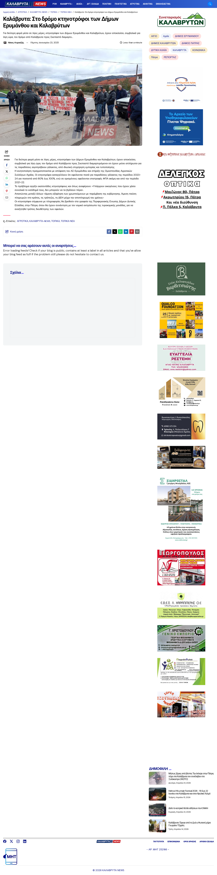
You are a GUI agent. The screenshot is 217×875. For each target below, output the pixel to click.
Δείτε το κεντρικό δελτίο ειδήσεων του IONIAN (188, 808)
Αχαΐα (166, 36)
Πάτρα (154, 57)
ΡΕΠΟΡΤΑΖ (170, 57)
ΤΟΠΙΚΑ (53, 12)
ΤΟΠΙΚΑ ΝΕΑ (66, 12)
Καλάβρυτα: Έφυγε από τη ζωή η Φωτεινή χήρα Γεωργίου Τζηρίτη (189, 824)
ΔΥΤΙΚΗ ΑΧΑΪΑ (159, 50)
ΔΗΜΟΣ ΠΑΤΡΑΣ (191, 43)
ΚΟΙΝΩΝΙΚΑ (198, 50)
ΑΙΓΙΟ (154, 36)
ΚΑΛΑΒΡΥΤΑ (179, 50)
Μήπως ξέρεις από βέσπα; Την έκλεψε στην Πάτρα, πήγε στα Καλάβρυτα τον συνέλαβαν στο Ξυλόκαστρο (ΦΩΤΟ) (191, 776)
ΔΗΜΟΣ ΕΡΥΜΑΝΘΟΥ (187, 36)
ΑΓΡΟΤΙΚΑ (22, 12)
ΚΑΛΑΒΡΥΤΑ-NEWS (38, 12)
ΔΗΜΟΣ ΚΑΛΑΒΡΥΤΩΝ (163, 43)
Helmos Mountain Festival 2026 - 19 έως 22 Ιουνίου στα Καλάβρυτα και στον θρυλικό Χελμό (189, 792)
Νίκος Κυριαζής (16, 42)
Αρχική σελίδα (9, 12)
